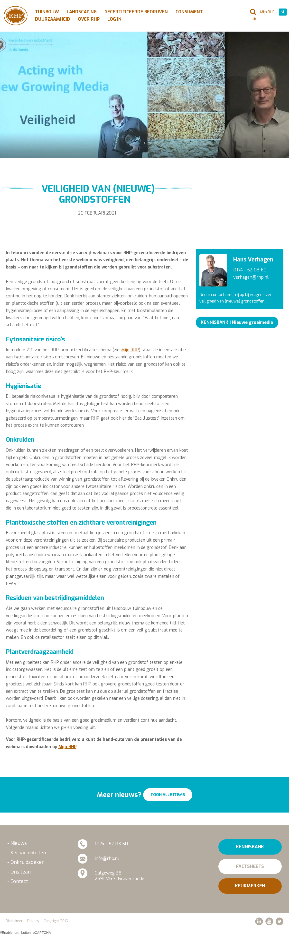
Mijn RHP (130, 350)
